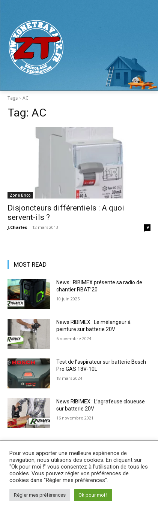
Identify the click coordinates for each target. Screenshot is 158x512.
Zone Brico (20, 195)
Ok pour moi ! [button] (92, 495)
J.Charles (17, 227)
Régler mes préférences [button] (40, 495)
